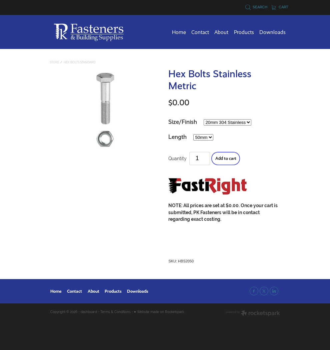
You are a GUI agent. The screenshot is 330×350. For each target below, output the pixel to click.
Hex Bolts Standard (79, 62)
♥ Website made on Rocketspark (159, 312)
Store (54, 62)
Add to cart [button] (225, 158)
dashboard (89, 312)
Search (256, 7)
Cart (280, 7)
